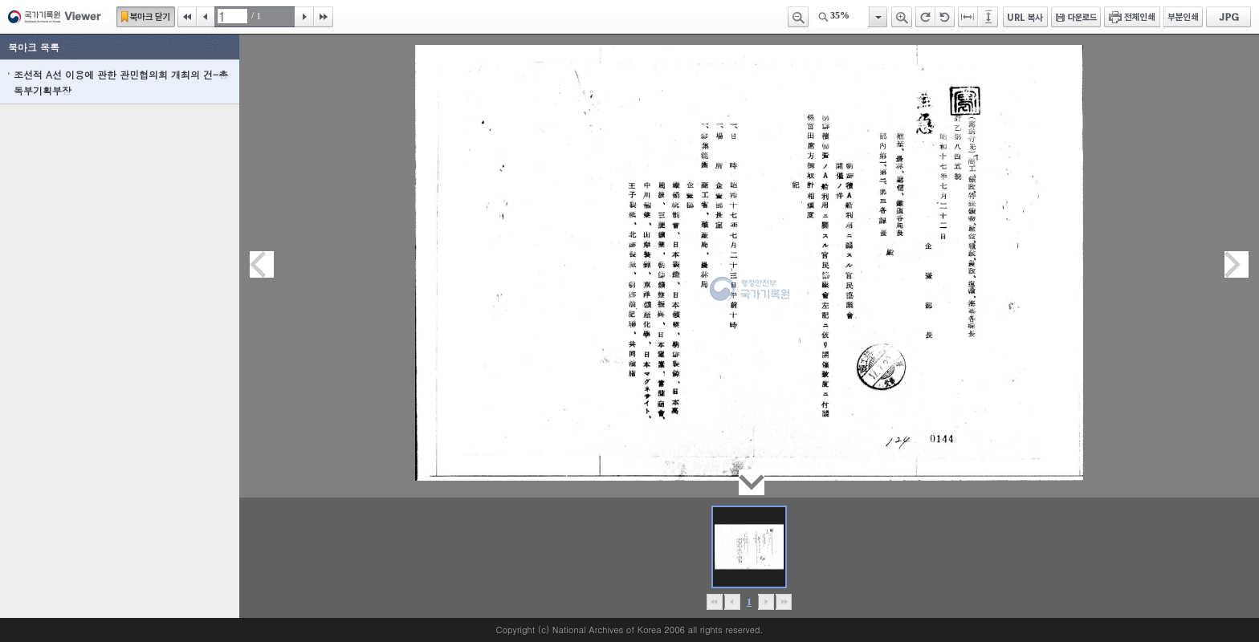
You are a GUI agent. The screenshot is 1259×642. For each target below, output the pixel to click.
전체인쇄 (1132, 16)
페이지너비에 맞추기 (968, 16)
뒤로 (765, 601)
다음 (304, 16)
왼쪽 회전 (945, 16)
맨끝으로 (783, 601)
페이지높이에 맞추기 (989, 16)
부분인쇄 (1183, 16)
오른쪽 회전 (925, 16)
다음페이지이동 (1236, 264)
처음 (187, 16)
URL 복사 (1025, 16)
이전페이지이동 (262, 264)
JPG (1228, 16)
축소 (798, 16)
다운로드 (1076, 16)
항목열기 (877, 16)
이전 (205, 16)
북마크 (145, 16)
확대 (901, 16)
